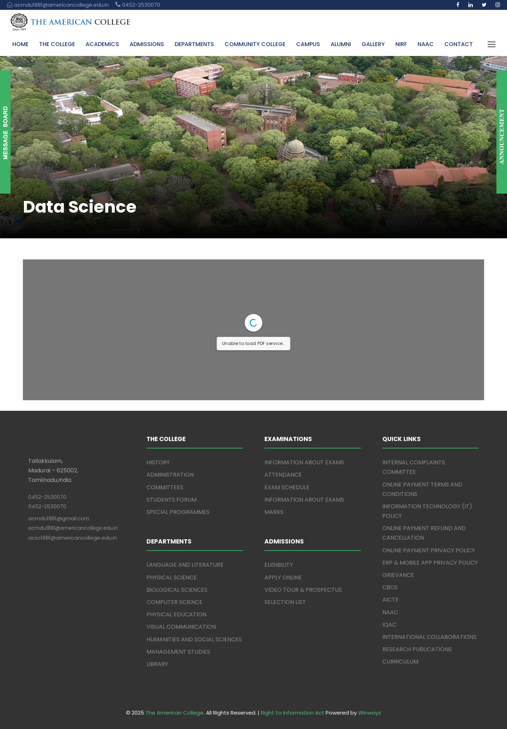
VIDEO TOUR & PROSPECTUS (303, 590)
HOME (20, 44)
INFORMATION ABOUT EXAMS (304, 462)
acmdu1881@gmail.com (58, 518)
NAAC (426, 44)
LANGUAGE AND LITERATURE (185, 565)
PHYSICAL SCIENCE (171, 577)
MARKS (273, 512)
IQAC (389, 625)
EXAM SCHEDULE (286, 487)
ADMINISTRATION (170, 475)
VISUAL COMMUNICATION (181, 627)
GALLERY (373, 44)
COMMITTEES (164, 487)
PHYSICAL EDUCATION (176, 614)
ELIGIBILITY (278, 565)
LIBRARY (157, 664)
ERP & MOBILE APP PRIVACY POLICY (430, 563)
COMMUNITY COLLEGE (255, 44)
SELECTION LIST (285, 602)
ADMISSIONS (147, 44)
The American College (174, 712)
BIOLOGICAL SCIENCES (176, 590)
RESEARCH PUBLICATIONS (417, 649)
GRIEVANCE (398, 575)
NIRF (401, 44)
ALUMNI (341, 44)
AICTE (390, 600)
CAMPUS (308, 44)
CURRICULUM (400, 662)
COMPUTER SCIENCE (174, 602)
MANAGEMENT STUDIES (178, 652)
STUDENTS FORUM (171, 500)
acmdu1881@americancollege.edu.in (73, 528)
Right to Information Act (292, 712)
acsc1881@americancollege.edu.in (72, 537)
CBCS (390, 587)
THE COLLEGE (57, 44)
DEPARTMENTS (194, 44)
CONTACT (458, 44)
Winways (369, 712)
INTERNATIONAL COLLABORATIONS (429, 637)
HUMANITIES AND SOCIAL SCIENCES (194, 639)
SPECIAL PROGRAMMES (177, 512)
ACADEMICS (102, 44)
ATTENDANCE (283, 475)
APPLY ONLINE (283, 577)
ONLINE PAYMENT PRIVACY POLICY (428, 550)
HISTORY (158, 462)
